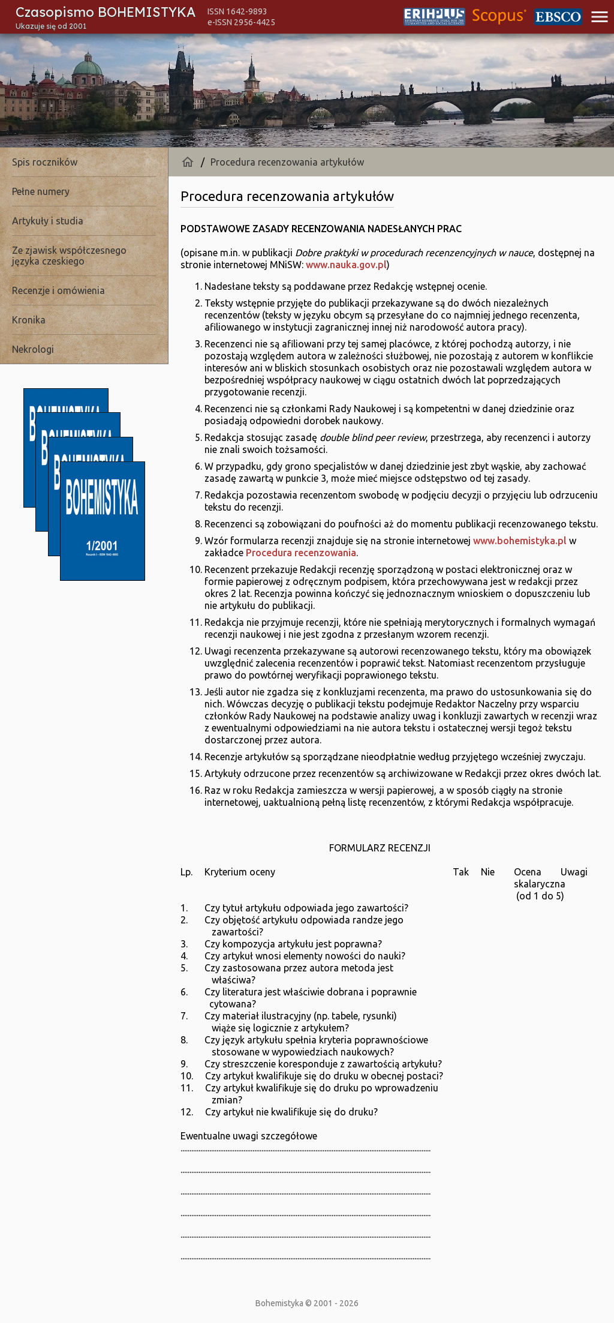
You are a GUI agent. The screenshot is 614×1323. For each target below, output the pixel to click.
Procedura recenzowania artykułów (287, 162)
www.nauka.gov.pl (346, 264)
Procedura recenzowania (301, 552)
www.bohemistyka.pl (520, 540)
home (187, 162)
